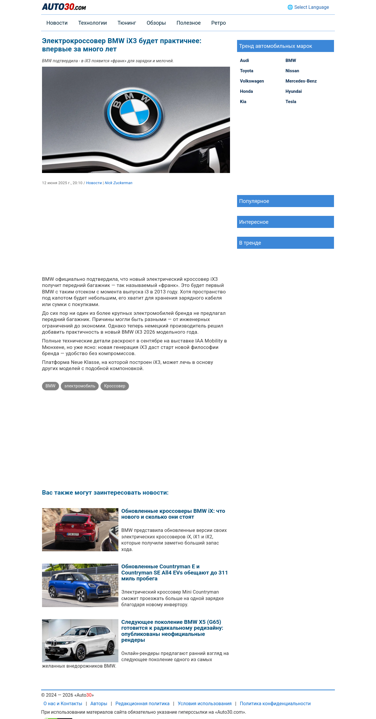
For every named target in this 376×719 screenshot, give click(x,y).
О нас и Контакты (62, 703)
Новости (57, 23)
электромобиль (79, 386)
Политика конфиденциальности (275, 703)
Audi (244, 60)
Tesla (291, 101)
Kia (243, 101)
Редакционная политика (142, 703)
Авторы (98, 703)
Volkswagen (252, 81)
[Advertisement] (136, 235)
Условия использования (205, 703)
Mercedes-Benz (301, 81)
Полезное (189, 23)
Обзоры (156, 23)
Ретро (218, 23)
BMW (51, 386)
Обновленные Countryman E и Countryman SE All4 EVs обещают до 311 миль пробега (174, 572)
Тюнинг (127, 23)
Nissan (292, 70)
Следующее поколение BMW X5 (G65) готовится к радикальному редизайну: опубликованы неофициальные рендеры (172, 631)
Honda (246, 91)
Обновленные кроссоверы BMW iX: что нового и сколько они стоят (173, 514)
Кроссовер (114, 386)
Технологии (92, 23)
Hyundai (294, 91)
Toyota (246, 70)
